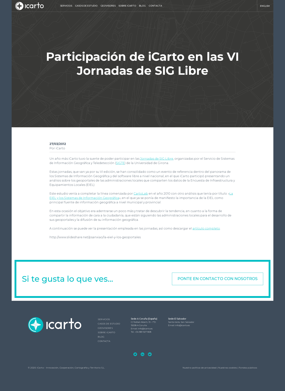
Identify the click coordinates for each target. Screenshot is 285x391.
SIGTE (120, 163)
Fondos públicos (248, 367)
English (265, 6)
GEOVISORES (108, 5)
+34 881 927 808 (143, 331)
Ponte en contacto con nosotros (218, 278)
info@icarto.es (145, 328)
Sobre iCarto (127, 5)
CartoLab (141, 193)
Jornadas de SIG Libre (156, 158)
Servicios (66, 5)
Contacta (155, 5)
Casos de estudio (86, 5)
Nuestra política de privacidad (199, 367)
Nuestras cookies (227, 367)
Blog (142, 5)
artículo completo (206, 228)
